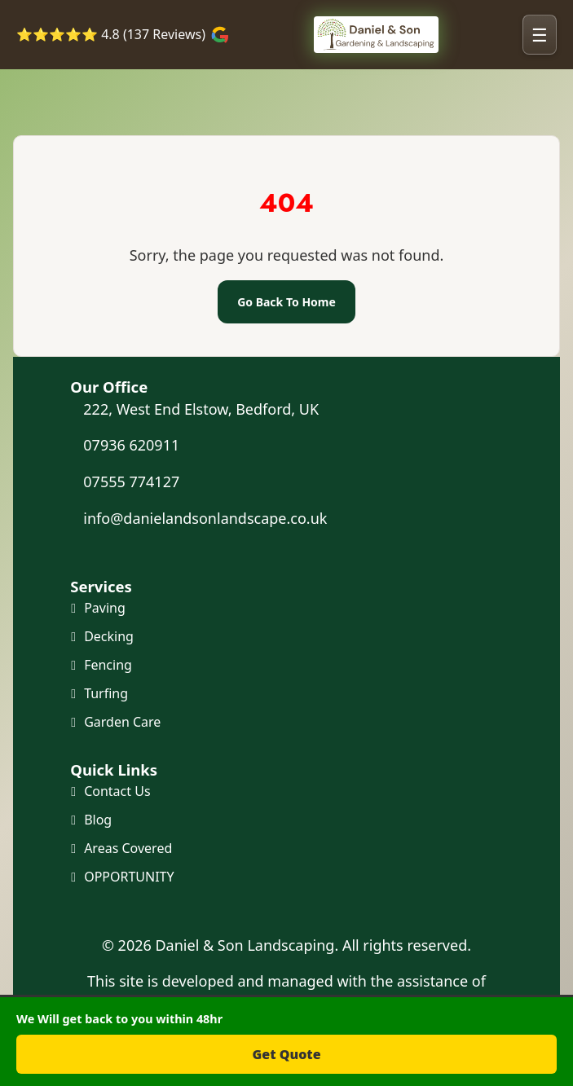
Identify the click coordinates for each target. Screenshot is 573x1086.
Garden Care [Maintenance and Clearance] (122, 722)
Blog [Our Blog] (98, 820)
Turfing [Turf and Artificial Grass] (106, 693)
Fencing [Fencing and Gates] (108, 665)
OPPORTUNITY (129, 877)
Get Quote (286, 1054)
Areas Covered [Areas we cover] (128, 848)
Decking (109, 636)
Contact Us (117, 791)
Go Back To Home (286, 302)
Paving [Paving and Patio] (105, 608)
